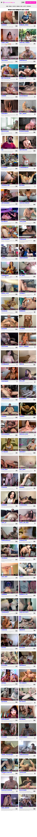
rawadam (3, 416)
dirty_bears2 (22, 113)
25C (16, 595)
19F (16, 276)
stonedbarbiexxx (23, 167)
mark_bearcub (5, 807)
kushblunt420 (23, 540)
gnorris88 (4, 25)
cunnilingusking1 (23, 754)
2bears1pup (22, 629)
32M (16, 132)
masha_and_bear (23, 522)
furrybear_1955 (5, 185)
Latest (24, 6)
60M (34, 648)
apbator (21, 364)
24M (34, 276)
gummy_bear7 (5, 42)
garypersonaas (5, 239)
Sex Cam (22, 828)
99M (16, 61)
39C (16, 523)
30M (16, 240)
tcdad (21, 807)
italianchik (4, 311)
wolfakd (3, 647)
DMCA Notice (26, 834)
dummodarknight (5, 540)
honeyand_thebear (24, 42)
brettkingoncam (5, 78)
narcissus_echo (23, 434)
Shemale (18, 6)
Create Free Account (30, 2)
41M (16, 347)
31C (34, 43)
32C (16, 204)
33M (16, 150)
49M (34, 417)
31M (16, 399)
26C (16, 666)
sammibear (4, 594)
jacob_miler (22, 221)
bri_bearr (21, 185)
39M (16, 702)
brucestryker (5, 131)
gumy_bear (4, 576)
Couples (14, 6)
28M (34, 577)
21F (34, 26)
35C (34, 613)
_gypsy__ (4, 257)
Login (23, 2)
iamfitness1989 (23, 149)
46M (16, 435)
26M (16, 417)
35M (16, 26)
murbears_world (23, 25)
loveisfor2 (4, 629)
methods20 (4, 701)
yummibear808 (5, 612)
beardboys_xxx (23, 594)
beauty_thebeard (24, 346)
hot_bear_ (22, 275)
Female (10, 6)
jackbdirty (22, 293)
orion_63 (3, 522)
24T (16, 222)
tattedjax (22, 558)
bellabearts (4, 221)
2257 (30, 834)
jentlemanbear (5, 203)
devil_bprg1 (22, 469)
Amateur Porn (16, 828)
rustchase (22, 647)
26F (34, 168)
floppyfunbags (23, 737)
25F (34, 488)
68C (16, 186)
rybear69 (3, 95)
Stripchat (29, 6)
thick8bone (4, 558)
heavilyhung (4, 346)
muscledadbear (5, 434)
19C (34, 666)
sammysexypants (23, 612)
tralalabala (4, 60)
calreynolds (22, 239)
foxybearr (22, 328)
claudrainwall (23, 505)
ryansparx (4, 487)
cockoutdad (22, 772)
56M (16, 168)
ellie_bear (4, 737)
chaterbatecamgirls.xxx (18, 834)
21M (16, 808)
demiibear (21, 487)
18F (34, 312)
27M (34, 222)
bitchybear (4, 665)
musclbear (4, 328)
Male (21, 6)
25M (16, 96)
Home (7, 6)
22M (16, 630)
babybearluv (22, 665)
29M (16, 258)
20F (16, 43)
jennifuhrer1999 (23, 257)
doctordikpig (22, 683)
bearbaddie (4, 505)
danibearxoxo (5, 275)
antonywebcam (23, 95)
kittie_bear (4, 469)
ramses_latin (5, 293)
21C (34, 258)
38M (34, 132)
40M (16, 329)
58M (34, 240)
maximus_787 (22, 78)
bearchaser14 (22, 398)
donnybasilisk (23, 60)
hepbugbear (4, 113)
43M (16, 559)
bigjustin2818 (22, 790)
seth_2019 (22, 381)
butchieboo (4, 167)
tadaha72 (21, 416)
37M (34, 61)
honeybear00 (4, 381)
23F (16, 470)
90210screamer (5, 719)
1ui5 (2, 149)
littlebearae (4, 451)
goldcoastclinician (6, 790)
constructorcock (24, 203)
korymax (3, 683)
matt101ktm (22, 701)
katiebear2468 (5, 364)
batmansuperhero (24, 131)
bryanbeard (22, 719)
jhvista (21, 576)
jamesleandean (5, 398)
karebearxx (22, 311)
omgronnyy (22, 451)
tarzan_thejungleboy (7, 754)
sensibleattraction (6, 772)
